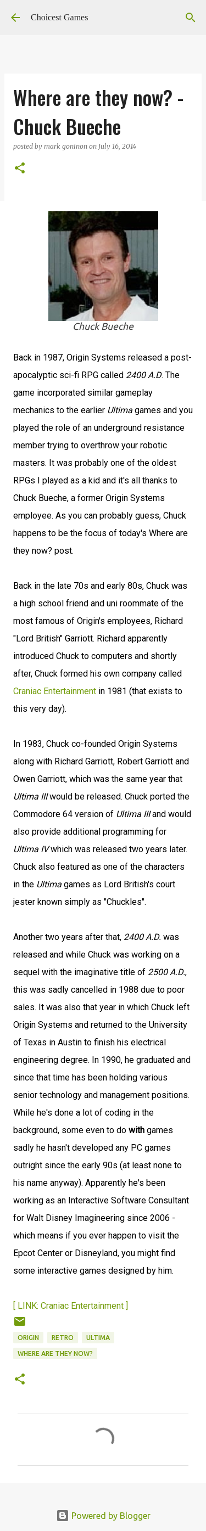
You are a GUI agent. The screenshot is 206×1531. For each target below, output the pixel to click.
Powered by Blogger (103, 1516)
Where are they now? (55, 1353)
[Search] (190, 17)
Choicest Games (59, 17)
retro (63, 1337)
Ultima (98, 1337)
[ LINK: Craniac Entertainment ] (70, 1306)
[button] (19, 168)
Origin (28, 1337)
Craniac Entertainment (54, 691)
